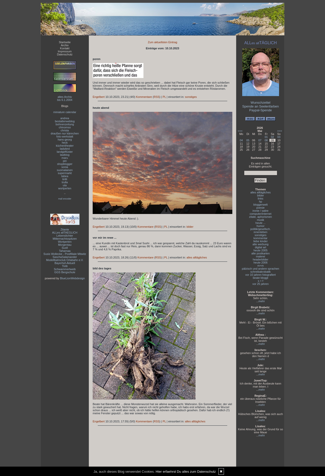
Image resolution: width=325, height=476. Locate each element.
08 (266, 140)
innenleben (260, 232)
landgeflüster (65, 151)
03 (278, 137)
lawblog (64, 154)
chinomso (65, 127)
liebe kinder (260, 241)
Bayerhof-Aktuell (65, 263)
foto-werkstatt (64, 136)
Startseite (65, 42)
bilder (190, 226)
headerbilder (260, 259)
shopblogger (65, 163)
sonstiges (191, 96)
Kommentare (144, 96)
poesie (260, 207)
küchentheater (65, 145)
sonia (64, 166)
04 (241, 140)
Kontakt (64, 48)
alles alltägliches (197, 257)
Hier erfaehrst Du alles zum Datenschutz (186, 471)
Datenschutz (64, 54)
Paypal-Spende (260, 110)
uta (65, 185)
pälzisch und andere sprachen (260, 268)
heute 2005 (260, 250)
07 (259, 140)
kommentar (260, 238)
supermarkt (65, 173)
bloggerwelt (260, 204)
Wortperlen (65, 241)
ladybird (65, 148)
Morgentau (65, 244)
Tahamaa (64, 250)
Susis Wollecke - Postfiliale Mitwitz (64, 253)
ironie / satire (261, 210)
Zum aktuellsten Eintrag (162, 42)
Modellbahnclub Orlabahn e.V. (65, 260)
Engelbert (99, 96)
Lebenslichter (64, 235)
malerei (260, 256)
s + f (260, 280)
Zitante (64, 229)
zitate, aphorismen (260, 216)
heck (65, 142)
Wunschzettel (260, 102)
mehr (261, 301)
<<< (240, 130)
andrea (64, 118)
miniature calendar (64, 112)
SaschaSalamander (65, 256)
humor (260, 225)
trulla (65, 182)
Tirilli (65, 266)
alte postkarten (260, 253)
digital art (260, 247)
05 (247, 140)
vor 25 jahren (260, 283)
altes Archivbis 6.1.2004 (64, 98)
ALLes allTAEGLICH (64, 232)
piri (65, 160)
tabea (64, 176)
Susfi (65, 247)
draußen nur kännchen (65, 133)
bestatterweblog (65, 121)
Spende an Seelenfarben (260, 106)
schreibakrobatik (260, 271)
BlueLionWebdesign (72, 278)
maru (64, 157)
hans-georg (65, 139)
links (260, 198)
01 (266, 137)
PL (164, 96)
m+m (260, 265)
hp (260, 201)
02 (272, 137)
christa (65, 130)
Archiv (65, 45)
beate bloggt (260, 277)
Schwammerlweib (65, 269)
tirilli (64, 179)
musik (260, 219)
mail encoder (64, 198)
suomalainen (65, 170)
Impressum (65, 51)
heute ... (260, 222)
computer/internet (260, 213)
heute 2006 (260, 262)
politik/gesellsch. (260, 229)
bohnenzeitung (65, 124)
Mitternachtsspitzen (65, 238)
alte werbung (261, 244)
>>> (279, 130)
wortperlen (64, 188)
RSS (156, 96)
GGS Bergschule (64, 272)
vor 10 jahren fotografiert (260, 274)
